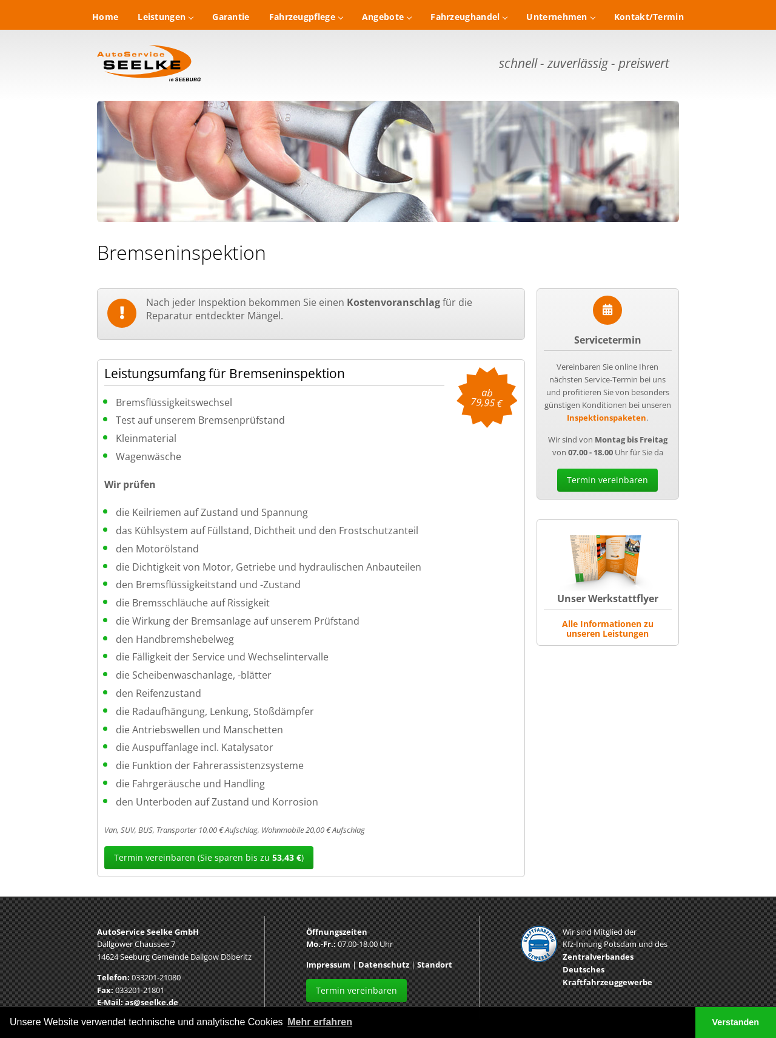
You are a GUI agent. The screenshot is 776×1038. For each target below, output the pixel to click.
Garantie (230, 16)
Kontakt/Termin (649, 16)
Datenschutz (383, 964)
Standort (434, 964)
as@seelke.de (151, 1002)
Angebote (386, 16)
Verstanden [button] (736, 1022)
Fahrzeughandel (468, 16)
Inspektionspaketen (606, 417)
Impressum (328, 964)
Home (105, 16)
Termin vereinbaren (607, 480)
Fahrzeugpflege (306, 16)
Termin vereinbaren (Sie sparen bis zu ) (209, 857)
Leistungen (165, 16)
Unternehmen (560, 16)
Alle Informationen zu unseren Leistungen (608, 628)
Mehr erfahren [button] (319, 1022)
